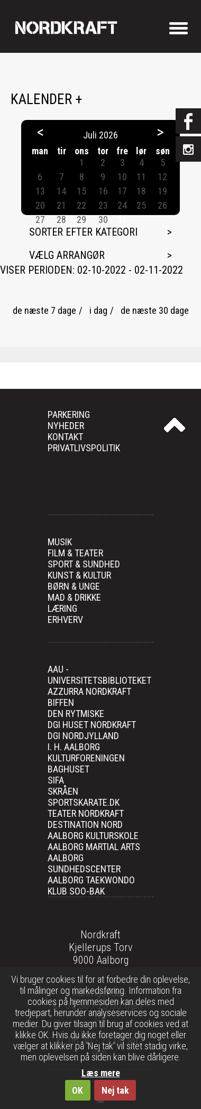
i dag (98, 310)
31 (122, 219)
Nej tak (115, 1090)
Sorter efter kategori (83, 232)
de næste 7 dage (44, 310)
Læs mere (100, 1072)
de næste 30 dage (155, 310)
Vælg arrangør (67, 255)
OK (77, 1090)
